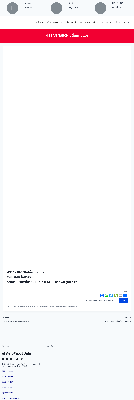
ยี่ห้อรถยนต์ (70, 22)
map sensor (27, 306)
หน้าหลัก (40, 22)
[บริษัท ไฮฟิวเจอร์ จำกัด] (8, 22)
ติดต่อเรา (120, 22)
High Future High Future (17, 306)
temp (49, 306)
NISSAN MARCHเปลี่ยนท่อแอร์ (39, 306)
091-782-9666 (29, 7)
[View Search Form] (129, 22)
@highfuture (73, 7)
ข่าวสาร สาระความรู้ (103, 22)
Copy (123, 300)
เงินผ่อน (70, 306)
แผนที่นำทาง (116, 7)
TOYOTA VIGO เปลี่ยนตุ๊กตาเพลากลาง (100, 319)
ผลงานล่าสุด (85, 22)
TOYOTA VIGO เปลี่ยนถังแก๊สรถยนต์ (34, 319)
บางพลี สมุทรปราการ (56, 306)
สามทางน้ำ (65, 306)
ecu (8, 306)
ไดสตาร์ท (75, 306)
